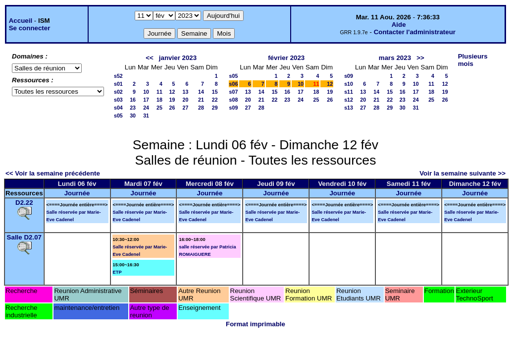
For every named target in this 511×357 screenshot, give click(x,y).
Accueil (20, 20)
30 (133, 116)
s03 (118, 100)
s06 (233, 84)
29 (215, 108)
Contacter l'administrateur (415, 32)
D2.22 (24, 202)
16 (133, 100)
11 (159, 92)
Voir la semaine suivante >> (462, 173)
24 (146, 108)
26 (172, 108)
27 (186, 108)
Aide (399, 24)
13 (186, 92)
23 (133, 108)
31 (146, 116)
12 (172, 92)
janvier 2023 (178, 57)
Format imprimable (255, 324)
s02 (118, 92)
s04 (118, 108)
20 (186, 100)
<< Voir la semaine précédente (52, 173)
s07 (233, 92)
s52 (118, 76)
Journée (77, 193)
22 (215, 100)
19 (172, 100)
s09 (233, 108)
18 (159, 100)
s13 (348, 108)
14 (201, 92)
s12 (348, 100)
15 (215, 92)
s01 (118, 84)
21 (201, 100)
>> (420, 57)
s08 (233, 100)
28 (201, 108)
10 (146, 92)
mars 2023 (395, 57)
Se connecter (30, 28)
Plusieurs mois (473, 60)
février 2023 (286, 57)
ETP (117, 272)
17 (146, 100)
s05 (118, 116)
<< (149, 57)
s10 (348, 84)
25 (159, 108)
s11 (348, 92)
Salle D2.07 (24, 237)
